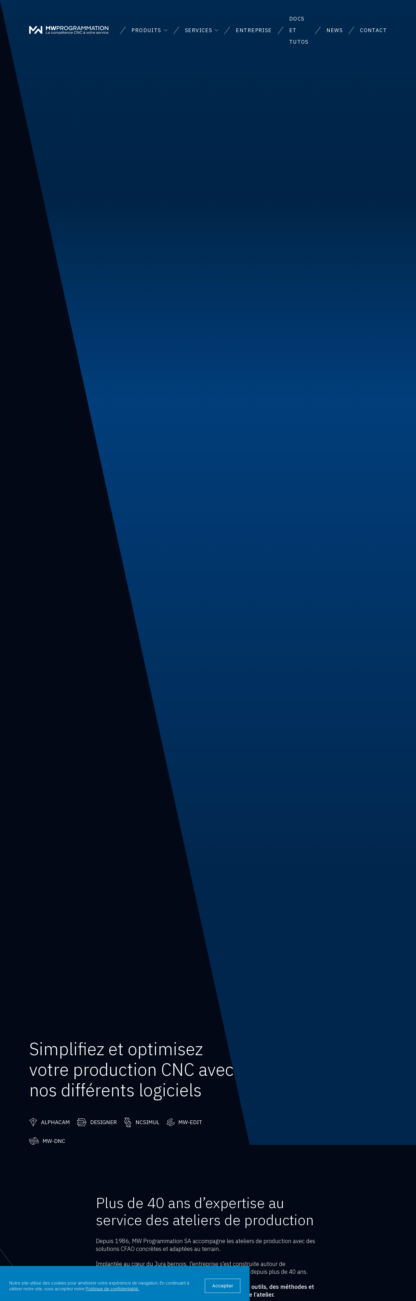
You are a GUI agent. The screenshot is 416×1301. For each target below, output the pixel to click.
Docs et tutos (299, 30)
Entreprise (254, 30)
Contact (373, 30)
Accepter (222, 1285)
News (334, 30)
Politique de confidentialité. (112, 1288)
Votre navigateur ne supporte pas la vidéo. (208, 572)
